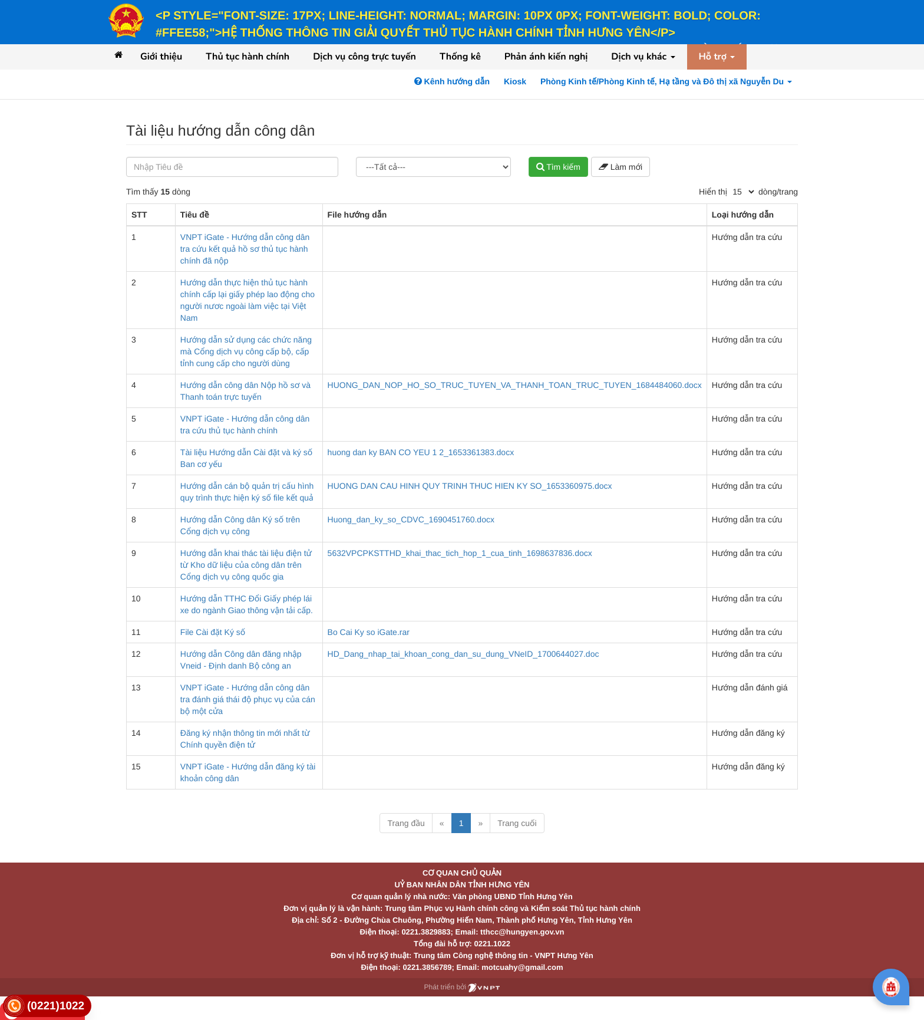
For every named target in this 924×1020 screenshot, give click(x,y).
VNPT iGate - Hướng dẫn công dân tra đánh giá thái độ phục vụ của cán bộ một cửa (247, 699)
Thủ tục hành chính (247, 56)
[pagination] (743, 191)
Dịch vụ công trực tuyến (364, 56)
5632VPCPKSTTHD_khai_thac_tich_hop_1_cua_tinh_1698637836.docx (460, 553)
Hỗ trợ (717, 56)
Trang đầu (405, 823)
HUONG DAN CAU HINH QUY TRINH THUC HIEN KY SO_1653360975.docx (470, 486)
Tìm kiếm (558, 167)
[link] (47, 1006)
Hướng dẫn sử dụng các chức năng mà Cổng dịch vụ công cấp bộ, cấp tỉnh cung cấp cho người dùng (246, 351)
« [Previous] (442, 823)
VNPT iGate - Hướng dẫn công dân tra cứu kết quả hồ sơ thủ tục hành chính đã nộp (244, 248)
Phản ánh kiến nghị (546, 56)
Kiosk (515, 81)
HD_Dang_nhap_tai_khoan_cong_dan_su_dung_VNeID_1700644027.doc (463, 654)
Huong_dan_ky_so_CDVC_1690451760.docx (411, 519)
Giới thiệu (161, 56)
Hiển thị (713, 191)
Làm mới (620, 167)
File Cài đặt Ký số (212, 632)
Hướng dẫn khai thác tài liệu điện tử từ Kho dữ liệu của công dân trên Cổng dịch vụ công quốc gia (246, 564)
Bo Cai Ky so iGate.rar (369, 632)
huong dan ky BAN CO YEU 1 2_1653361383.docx (421, 452)
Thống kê (460, 56)
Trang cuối (516, 823)
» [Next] (480, 823)
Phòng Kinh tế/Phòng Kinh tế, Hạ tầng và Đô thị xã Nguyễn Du (666, 81)
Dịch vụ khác (643, 56)
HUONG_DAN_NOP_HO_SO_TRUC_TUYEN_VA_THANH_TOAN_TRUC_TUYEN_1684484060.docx (515, 385)
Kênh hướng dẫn (452, 81)
